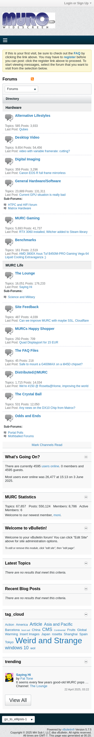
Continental (59, 630)
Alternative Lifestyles (32, 116)
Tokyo (9, 642)
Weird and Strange (48, 640)
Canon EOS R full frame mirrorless (42, 173)
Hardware (14, 108)
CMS (47, 629)
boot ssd (26, 630)
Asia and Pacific (58, 624)
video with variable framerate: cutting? (44, 151)
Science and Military (21, 297)
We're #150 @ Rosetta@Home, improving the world (53, 386)
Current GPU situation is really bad (42, 195)
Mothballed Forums (21, 436)
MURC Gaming (27, 218)
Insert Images (30, 634)
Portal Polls (15, 432)
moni (56, 515)
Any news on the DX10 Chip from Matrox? (47, 408)
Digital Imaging (27, 159)
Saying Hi (25, 287)
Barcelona (12, 630)
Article (36, 624)
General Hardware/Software (38, 181)
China (36, 630)
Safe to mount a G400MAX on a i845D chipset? (51, 364)
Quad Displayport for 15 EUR (38, 342)
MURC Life (14, 265)
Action (9, 624)
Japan (45, 634)
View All (18, 700)
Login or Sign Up (77, 3)
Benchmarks (25, 240)
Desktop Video (27, 137)
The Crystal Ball (28, 394)
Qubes (23, 129)
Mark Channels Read (47, 445)
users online (50, 466)
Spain (83, 634)
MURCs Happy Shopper (34, 329)
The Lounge (25, 273)
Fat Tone (26, 678)
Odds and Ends (28, 416)
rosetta (57, 634)
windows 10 (17, 647)
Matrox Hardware (19, 208)
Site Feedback (27, 307)
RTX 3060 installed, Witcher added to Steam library (53, 232)
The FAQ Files (26, 350)
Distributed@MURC (31, 372)
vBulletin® (68, 729)
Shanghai (70, 634)
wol (32, 648)
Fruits (71, 630)
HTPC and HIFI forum (22, 205)
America (22, 624)
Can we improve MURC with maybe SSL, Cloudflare (54, 320)
